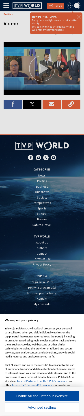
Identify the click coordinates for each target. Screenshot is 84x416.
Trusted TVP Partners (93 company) (32, 385)
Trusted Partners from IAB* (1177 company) (42, 381)
